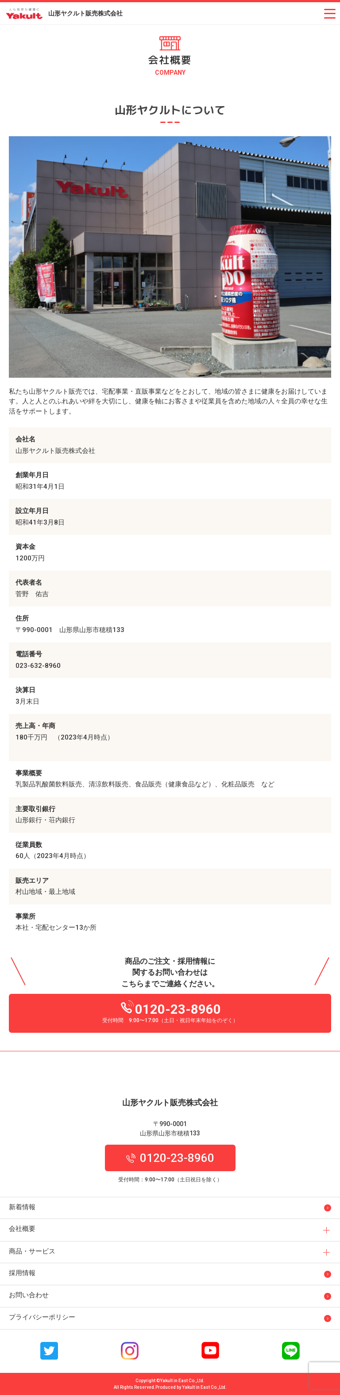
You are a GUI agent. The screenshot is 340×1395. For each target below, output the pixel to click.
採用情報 (22, 1273)
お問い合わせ (29, 1295)
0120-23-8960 (171, 1007)
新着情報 (22, 1207)
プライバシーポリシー (42, 1317)
